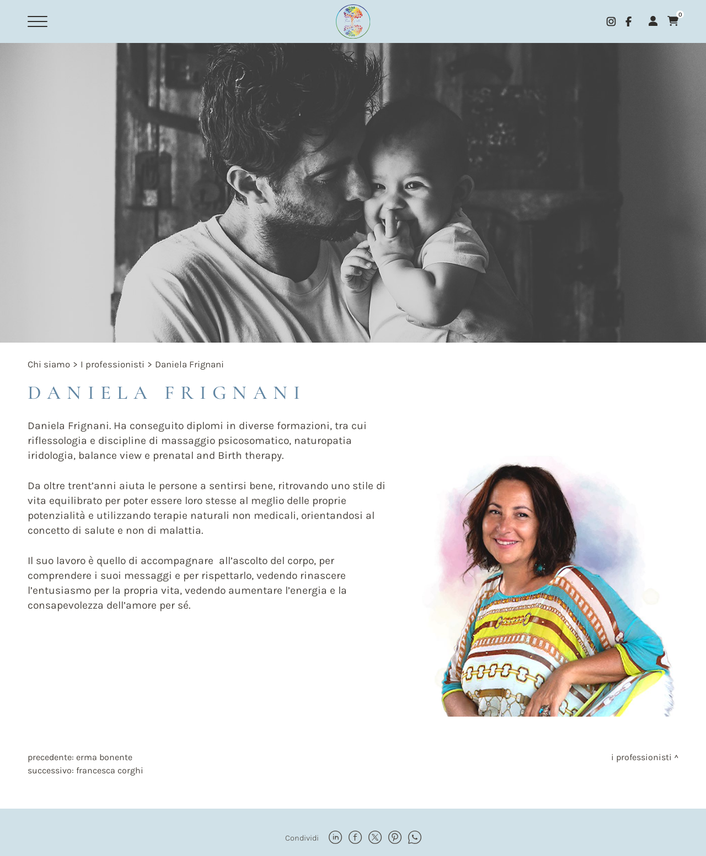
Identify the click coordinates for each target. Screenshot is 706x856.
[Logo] (353, 21)
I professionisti (113, 364)
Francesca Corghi (109, 770)
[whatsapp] (414, 838)
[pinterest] (395, 838)
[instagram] (611, 21)
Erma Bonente (104, 757)
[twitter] (375, 838)
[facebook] (628, 21)
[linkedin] (335, 838)
